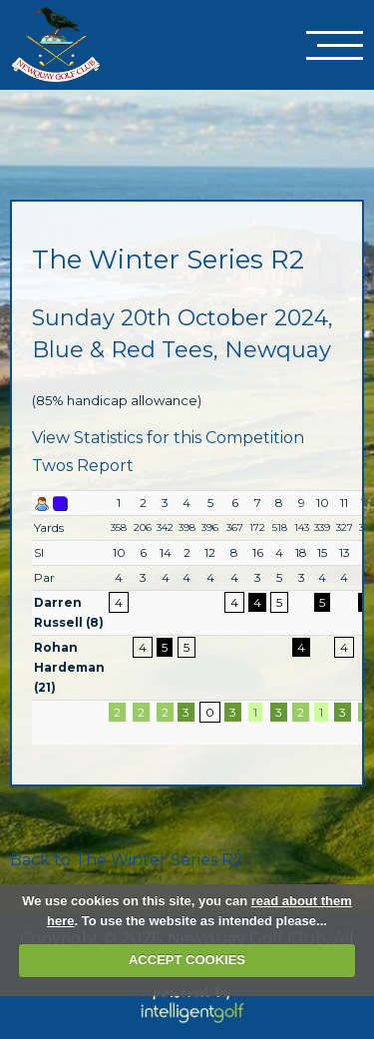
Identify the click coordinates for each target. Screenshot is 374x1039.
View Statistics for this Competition (168, 437)
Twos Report (83, 465)
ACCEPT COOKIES (187, 959)
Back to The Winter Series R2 (126, 859)
